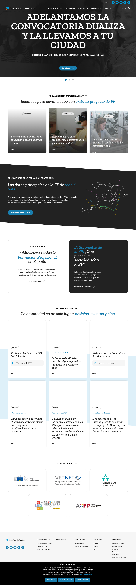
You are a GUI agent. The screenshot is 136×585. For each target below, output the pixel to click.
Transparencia (116, 552)
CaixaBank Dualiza (118, 544)
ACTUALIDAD (98, 540)
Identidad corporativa (119, 557)
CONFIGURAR (51, 580)
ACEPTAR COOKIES (82, 580)
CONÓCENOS (116, 540)
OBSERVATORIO (61, 540)
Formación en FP (42, 546)
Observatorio (83, 8)
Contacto (106, 2)
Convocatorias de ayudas (44, 544)
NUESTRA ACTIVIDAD (43, 540)
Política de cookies (86, 574)
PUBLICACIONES (80, 540)
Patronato (115, 549)
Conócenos (121, 8)
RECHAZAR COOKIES (66, 580)
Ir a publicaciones (35, 275)
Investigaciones (79, 544)
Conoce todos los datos (83, 292)
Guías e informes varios (82, 546)
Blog (95, 549)
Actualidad (109, 8)
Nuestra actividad (55, 8)
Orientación (70, 8)
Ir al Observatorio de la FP (20, 207)
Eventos (96, 546)
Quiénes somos (117, 546)
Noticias (96, 544)
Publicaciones (96, 8)
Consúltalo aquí (68, 68)
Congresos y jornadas (43, 549)
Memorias (115, 555)
